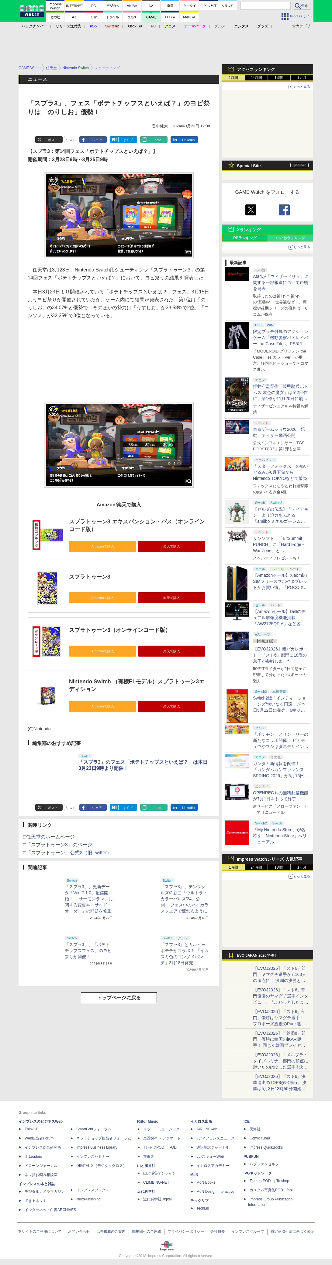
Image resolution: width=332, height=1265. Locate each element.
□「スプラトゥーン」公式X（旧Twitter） (67, 852)
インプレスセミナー (92, 1156)
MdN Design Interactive (215, 1191)
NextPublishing (88, 1199)
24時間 (256, 78)
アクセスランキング (256, 69)
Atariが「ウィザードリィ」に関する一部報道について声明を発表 (281, 282)
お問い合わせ (79, 1231)
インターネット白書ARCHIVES (50, 1210)
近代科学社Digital (157, 1199)
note (158, 140)
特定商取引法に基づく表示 (292, 1231)
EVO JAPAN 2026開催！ (257, 955)
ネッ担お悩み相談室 (41, 1175)
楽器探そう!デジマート (162, 1138)
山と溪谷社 (146, 1166)
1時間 (233, 78)
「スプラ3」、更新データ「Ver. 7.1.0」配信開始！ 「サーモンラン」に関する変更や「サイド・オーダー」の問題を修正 (89, 898)
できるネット (36, 1201)
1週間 (279, 78)
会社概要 (217, 1231)
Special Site (249, 165)
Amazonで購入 (102, 546)
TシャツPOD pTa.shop (269, 1181)
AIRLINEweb (206, 1129)
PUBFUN (251, 1156)
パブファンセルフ (264, 1164)
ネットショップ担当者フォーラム (103, 1138)
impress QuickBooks (266, 1147)
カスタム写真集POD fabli (271, 1190)
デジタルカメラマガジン (45, 1191)
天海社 (255, 1129)
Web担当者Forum (39, 1138)
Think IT (31, 1129)
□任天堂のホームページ (49, 836)
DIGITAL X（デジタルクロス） (101, 1166)
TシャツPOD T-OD (160, 1147)
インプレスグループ (247, 1231)
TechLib (202, 1208)
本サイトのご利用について (40, 1231)
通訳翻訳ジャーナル (212, 1147)
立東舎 (148, 1156)
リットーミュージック (161, 1129)
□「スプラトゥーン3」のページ (57, 844)
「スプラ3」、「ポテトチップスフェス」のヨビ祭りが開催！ (88, 950)
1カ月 (302, 78)
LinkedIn (188, 140)
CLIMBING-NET (156, 1182)
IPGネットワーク (258, 1173)
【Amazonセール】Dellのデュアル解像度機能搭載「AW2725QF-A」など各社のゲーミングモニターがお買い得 (280, 623)
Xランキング (249, 229)
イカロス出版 (201, 1121)
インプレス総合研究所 (43, 1147)
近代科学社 (146, 1191)
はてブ (128, 140)
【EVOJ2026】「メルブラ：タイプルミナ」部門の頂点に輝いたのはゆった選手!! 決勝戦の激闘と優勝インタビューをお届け (280, 1067)
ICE (247, 1121)
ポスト (53, 140)
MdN (194, 1175)
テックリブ (199, 1201)
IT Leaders (33, 1156)
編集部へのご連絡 (146, 1231)
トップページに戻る (119, 997)
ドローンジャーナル (41, 1166)
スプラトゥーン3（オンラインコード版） (120, 630)
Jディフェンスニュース (215, 1138)
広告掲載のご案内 (111, 1231)
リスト (71, 140)
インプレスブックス (92, 1190)
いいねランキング (290, 238)
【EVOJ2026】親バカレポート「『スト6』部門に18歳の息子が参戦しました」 (280, 655)
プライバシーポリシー (186, 1231)
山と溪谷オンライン (159, 1173)
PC (153, 26)
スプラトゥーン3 (89, 577)
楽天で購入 (171, 546)
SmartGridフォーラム (93, 1129)
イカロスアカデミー (212, 1166)
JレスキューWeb (210, 1156)
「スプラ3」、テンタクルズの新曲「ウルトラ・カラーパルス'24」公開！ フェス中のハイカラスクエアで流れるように (185, 898)
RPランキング (245, 238)
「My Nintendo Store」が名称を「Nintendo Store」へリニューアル (280, 835)
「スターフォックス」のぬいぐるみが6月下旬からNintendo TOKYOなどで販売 (280, 472)
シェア (97, 140)
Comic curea (260, 1138)
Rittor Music (147, 1121)
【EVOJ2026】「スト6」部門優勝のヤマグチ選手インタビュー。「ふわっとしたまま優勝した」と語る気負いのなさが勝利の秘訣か (280, 1002)
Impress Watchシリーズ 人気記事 (269, 859)
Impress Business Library (96, 1147)
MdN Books (205, 1182)
